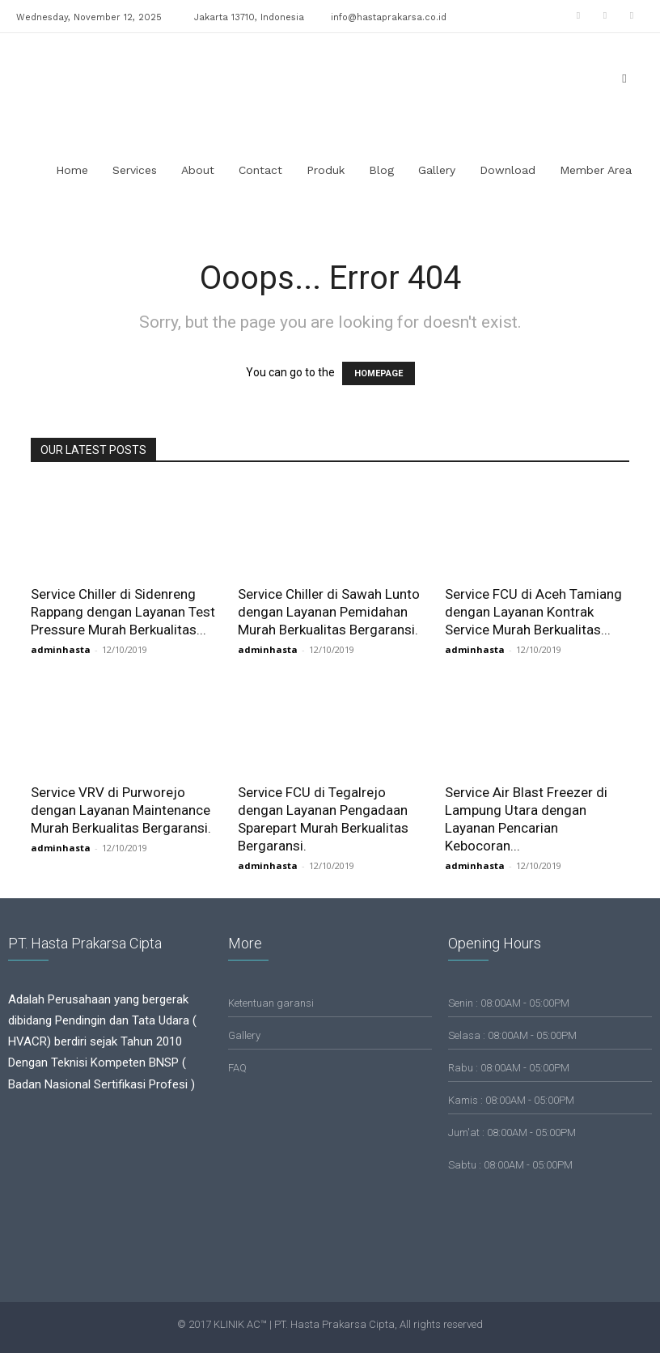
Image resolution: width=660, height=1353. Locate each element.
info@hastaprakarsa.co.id (388, 17)
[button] (624, 78)
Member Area (596, 169)
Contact (260, 169)
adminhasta (61, 649)
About (197, 169)
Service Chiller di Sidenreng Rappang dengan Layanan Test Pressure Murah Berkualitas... (123, 612)
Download (507, 169)
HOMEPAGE (378, 373)
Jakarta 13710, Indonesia (249, 17)
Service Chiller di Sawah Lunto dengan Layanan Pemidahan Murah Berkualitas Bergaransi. (329, 612)
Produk (326, 169)
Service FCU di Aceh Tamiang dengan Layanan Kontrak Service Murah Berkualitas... (533, 612)
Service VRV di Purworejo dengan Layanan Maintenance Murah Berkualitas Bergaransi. (121, 810)
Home (72, 169)
